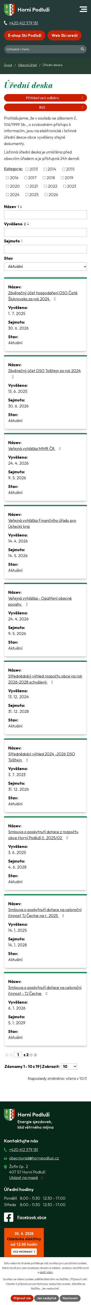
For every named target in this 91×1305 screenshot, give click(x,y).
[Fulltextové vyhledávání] (45, 48)
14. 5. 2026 (18, 555)
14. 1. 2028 (17, 944)
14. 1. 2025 (17, 930)
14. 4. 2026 (18, 541)
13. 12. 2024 (18, 696)
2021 (34, 186)
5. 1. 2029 (16, 1022)
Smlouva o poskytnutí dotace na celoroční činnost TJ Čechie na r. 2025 (44, 912)
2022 (52, 186)
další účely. (46, 1272)
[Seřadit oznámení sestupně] (21, 207)
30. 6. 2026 (18, 328)
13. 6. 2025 (17, 391)
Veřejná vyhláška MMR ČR (35, 448)
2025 (34, 194)
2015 (70, 169)
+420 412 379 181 (23, 23)
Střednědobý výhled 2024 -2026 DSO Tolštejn (41, 757)
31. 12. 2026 (18, 789)
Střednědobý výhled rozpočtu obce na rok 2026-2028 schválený (45, 679)
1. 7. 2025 (16, 313)
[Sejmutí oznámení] (45, 249)
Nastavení (70, 1298)
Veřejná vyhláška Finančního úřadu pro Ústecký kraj (42, 523)
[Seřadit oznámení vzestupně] (21, 205)
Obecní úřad (27, 65)
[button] (83, 9)
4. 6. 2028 (17, 867)
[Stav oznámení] (45, 266)
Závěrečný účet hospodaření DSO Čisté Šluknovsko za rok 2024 (42, 295)
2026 (53, 194)
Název (11, 206)
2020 (15, 186)
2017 (32, 177)
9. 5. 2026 (17, 477)
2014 (51, 169)
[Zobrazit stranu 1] (18, 1054)
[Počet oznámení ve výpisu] (69, 1066)
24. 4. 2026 (18, 463)
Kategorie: (13, 168)
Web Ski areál (64, 35)
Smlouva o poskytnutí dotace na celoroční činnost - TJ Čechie (44, 990)
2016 (14, 177)
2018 (51, 177)
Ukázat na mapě (23, 1177)
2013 (34, 169)
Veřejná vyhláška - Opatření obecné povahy (40, 601)
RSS (62, 107)
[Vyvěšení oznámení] (45, 232)
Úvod (8, 65)
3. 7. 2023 (17, 774)
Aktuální (15, 342)
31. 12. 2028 (18, 711)
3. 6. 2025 (17, 852)
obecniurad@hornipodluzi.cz (34, 1158)
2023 (71, 186)
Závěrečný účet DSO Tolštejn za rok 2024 (44, 373)
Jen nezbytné (46, 1298)
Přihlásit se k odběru (55, 98)
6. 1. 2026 (17, 1008)
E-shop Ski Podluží (24, 35)
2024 (15, 194)
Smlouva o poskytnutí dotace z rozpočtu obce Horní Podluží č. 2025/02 (43, 834)
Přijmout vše (22, 1298)
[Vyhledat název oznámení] (45, 214)
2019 (69, 177)
